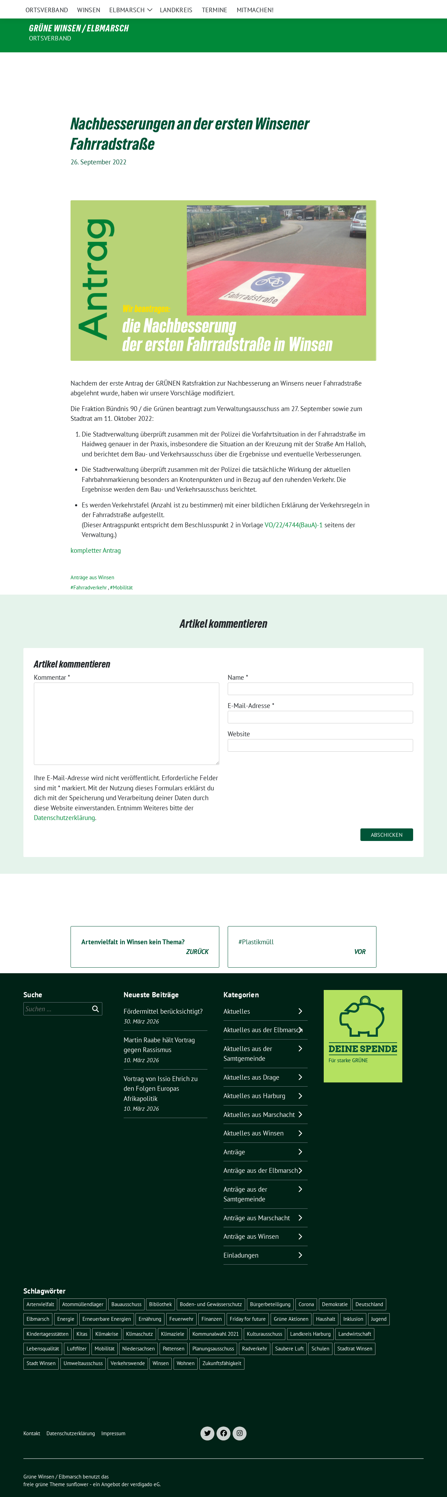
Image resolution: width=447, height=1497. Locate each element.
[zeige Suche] (411, 7)
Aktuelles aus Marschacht (259, 1100)
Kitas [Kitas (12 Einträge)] (81, 1319)
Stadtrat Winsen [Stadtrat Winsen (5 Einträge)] (354, 1334)
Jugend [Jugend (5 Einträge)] (379, 1304)
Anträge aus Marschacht (257, 1203)
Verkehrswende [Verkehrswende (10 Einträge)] (128, 1348)
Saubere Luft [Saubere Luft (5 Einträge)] (289, 1334)
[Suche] (401, 7)
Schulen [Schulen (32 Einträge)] (320, 1334)
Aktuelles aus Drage (251, 1062)
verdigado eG (145, 1469)
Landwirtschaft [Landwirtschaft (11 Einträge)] (354, 1319)
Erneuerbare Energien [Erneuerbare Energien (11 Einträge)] (106, 1304)
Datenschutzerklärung (64, 803)
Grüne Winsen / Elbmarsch (79, 28)
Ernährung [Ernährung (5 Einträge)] (150, 1304)
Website (239, 719)
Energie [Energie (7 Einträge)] (65, 1304)
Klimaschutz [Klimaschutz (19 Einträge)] (139, 1319)
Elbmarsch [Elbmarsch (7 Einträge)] (38, 1304)
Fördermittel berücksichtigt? (163, 996)
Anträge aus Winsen (92, 562)
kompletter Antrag (96, 535)
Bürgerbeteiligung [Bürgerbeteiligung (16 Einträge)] (270, 1289)
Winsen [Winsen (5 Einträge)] (161, 1348)
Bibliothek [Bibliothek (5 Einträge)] (160, 1289)
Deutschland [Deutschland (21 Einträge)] (369, 1289)
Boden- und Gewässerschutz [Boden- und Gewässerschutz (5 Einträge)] (211, 1289)
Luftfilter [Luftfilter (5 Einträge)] (77, 1334)
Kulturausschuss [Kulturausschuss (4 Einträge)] (264, 1319)
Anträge (234, 1137)
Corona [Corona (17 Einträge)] (306, 1289)
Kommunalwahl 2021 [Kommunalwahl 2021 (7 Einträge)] (215, 1319)
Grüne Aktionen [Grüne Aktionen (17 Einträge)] (291, 1304)
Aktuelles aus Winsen (254, 1118)
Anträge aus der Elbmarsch (261, 1156)
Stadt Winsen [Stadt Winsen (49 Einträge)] (41, 1348)
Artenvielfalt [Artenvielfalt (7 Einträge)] (40, 1289)
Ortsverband (50, 38)
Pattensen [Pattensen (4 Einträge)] (173, 1334)
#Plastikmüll (302, 932)
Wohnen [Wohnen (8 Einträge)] (186, 1348)
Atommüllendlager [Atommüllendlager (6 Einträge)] (82, 1289)
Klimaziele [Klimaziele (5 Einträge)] (172, 1319)
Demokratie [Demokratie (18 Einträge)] (335, 1289)
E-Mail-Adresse (251, 691)
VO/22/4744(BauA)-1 (294, 510)
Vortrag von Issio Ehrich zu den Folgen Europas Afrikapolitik (161, 1074)
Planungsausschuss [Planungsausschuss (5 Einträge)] (213, 1334)
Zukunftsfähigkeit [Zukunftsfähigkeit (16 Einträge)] (222, 1348)
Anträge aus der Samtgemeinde (245, 1179)
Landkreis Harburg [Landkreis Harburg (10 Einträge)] (310, 1319)
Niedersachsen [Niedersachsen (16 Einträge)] (138, 1334)
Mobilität (123, 572)
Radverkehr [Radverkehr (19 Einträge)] (254, 1334)
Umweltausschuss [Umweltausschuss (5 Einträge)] (83, 1348)
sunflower (77, 1469)
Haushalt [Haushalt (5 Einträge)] (325, 1304)
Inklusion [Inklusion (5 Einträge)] (353, 1304)
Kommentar (52, 662)
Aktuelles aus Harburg (254, 1081)
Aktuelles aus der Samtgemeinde (248, 1039)
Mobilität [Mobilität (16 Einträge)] (105, 1334)
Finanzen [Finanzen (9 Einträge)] (211, 1304)
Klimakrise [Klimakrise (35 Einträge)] (106, 1319)
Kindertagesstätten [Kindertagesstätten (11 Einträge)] (47, 1319)
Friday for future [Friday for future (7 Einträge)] (248, 1304)
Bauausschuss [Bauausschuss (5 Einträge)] (126, 1289)
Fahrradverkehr (90, 572)
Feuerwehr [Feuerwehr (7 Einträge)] (181, 1304)
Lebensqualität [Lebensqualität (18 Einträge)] (43, 1334)
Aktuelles (237, 996)
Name (238, 662)
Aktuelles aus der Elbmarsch (263, 1015)
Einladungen (241, 1240)
